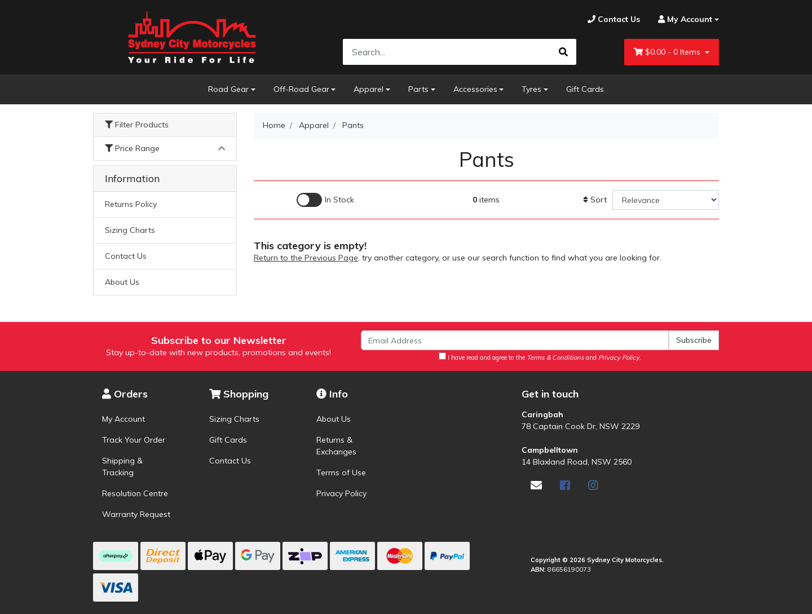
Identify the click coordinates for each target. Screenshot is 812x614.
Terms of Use (341, 472)
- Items (668, 52)
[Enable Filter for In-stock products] (325, 200)
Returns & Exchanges (336, 446)
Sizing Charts (130, 230)
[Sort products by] (665, 200)
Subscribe (694, 340)
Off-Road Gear (301, 89)
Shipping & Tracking (122, 467)
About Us (122, 282)
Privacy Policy (341, 493)
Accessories (475, 89)
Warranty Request (136, 514)
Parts (418, 89)
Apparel (368, 89)
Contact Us (126, 256)
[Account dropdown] (684, 19)
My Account (123, 419)
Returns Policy (131, 204)
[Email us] (536, 485)
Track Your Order (133, 440)
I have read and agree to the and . (540, 356)
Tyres (531, 89)
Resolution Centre (135, 493)
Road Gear (228, 89)
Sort (595, 200)
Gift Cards (585, 89)
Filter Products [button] (137, 125)
